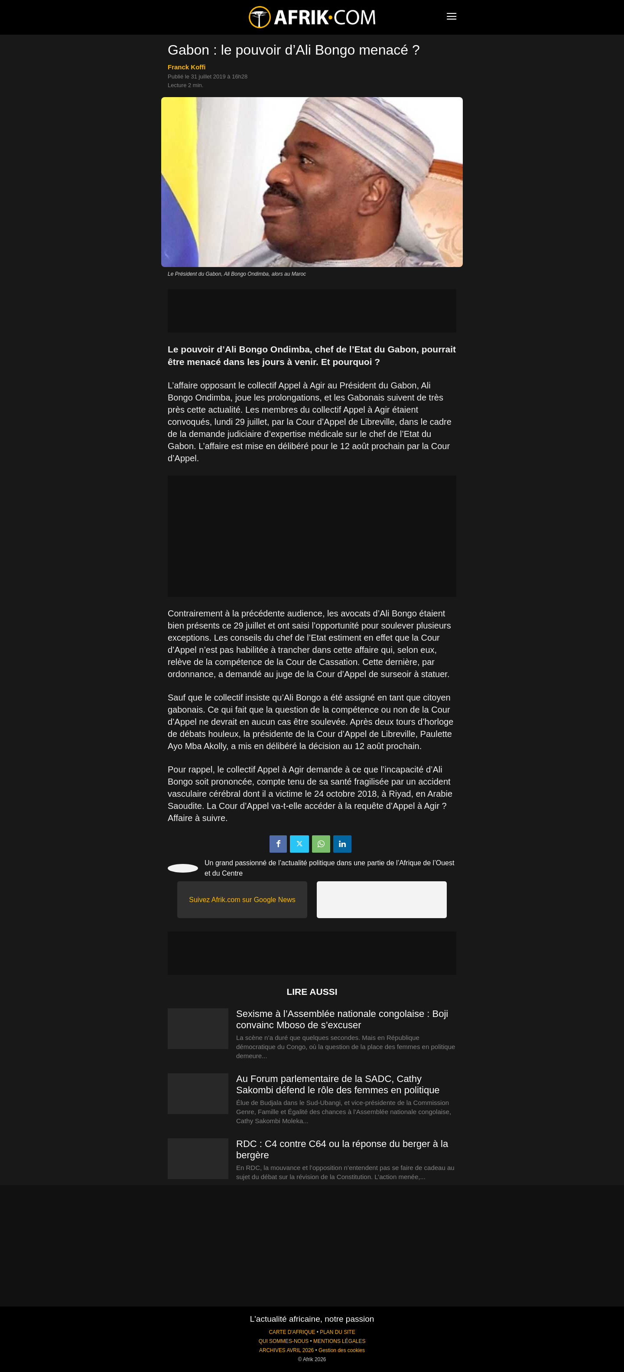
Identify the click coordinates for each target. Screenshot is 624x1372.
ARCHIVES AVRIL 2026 (286, 1350)
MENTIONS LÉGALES (339, 1341)
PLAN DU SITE (337, 1332)
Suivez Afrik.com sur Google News (242, 899)
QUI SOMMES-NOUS (284, 1341)
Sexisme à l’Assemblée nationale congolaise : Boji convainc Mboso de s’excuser (342, 1019)
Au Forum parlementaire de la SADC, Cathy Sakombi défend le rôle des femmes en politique (338, 1084)
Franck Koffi (187, 67)
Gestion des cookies (341, 1350)
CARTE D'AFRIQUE (292, 1332)
